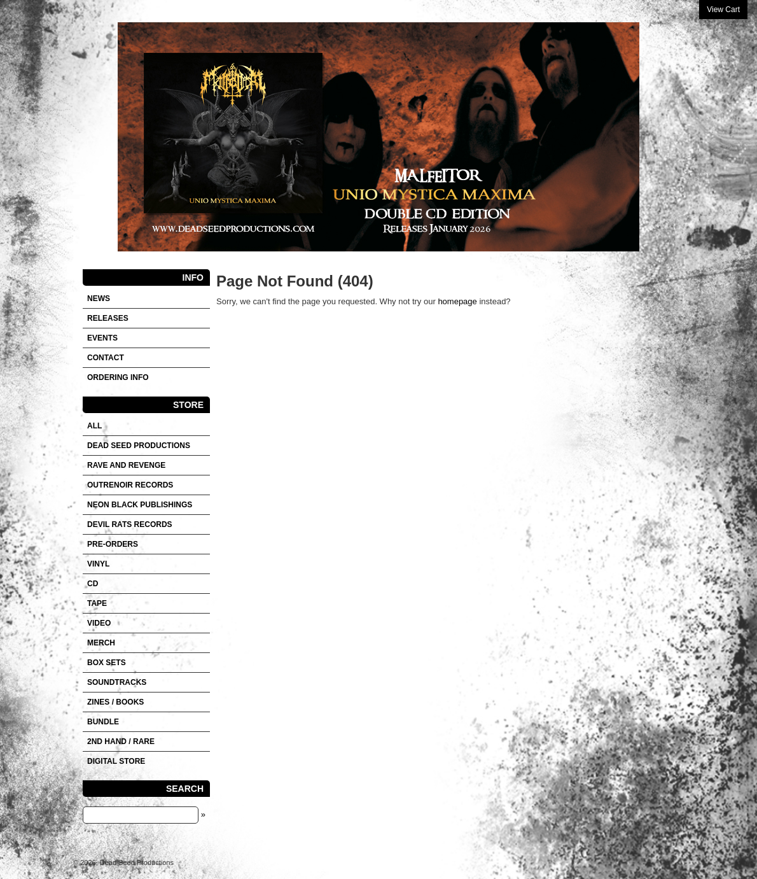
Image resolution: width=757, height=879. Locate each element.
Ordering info (118, 377)
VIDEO (99, 623)
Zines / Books (115, 702)
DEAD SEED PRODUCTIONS (138, 445)
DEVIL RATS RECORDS (129, 524)
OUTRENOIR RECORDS (130, 485)
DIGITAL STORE (116, 761)
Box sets (106, 662)
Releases (107, 318)
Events (102, 338)
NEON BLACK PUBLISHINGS (139, 504)
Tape (97, 603)
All (94, 425)
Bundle (103, 721)
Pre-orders (112, 544)
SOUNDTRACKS (116, 682)
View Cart (723, 9)
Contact (105, 357)
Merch (101, 642)
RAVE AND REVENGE (126, 465)
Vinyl (98, 563)
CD (92, 583)
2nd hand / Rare (121, 741)
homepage (457, 301)
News (98, 298)
